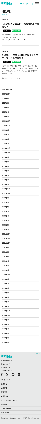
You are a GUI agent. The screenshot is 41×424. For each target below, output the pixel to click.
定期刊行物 (4, 396)
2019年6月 (6, 333)
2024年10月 (6, 125)
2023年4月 (6, 171)
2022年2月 (6, 225)
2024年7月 (6, 134)
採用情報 (4, 404)
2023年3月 (6, 175)
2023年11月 (6, 153)
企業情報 (4, 388)
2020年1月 (6, 306)
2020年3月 (6, 297)
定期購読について (7, 361)
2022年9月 (6, 198)
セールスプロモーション (9, 400)
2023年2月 (6, 180)
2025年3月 (6, 116)
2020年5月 (6, 288)
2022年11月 (6, 193)
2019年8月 (6, 324)
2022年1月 (6, 229)
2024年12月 (6, 121)
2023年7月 (6, 166)
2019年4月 (6, 342)
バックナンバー (6, 380)
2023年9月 (6, 157)
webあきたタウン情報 (6, 3)
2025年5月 (6, 107)
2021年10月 (6, 243)
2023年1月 (6, 184)
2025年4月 (6, 112)
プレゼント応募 (26, 4)
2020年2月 (6, 302)
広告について (5, 364)
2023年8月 (6, 162)
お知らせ (4, 384)
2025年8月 (6, 98)
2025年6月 (6, 103)
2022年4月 (6, 216)
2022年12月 (6, 189)
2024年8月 (6, 130)
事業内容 (4, 392)
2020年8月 (6, 279)
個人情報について (7, 367)
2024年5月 (6, 139)
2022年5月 (6, 211)
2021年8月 (6, 252)
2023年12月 (6, 148)
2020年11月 (6, 275)
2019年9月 (6, 320)
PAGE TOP (36, 353)
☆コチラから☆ (14, 78)
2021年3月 (6, 265)
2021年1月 (6, 270)
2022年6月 (6, 207)
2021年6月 (6, 256)
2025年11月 (6, 94)
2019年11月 (6, 315)
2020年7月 (6, 284)
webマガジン (6, 370)
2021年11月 (6, 238)
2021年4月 (6, 261)
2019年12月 (6, 311)
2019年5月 (6, 338)
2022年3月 (6, 220)
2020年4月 (6, 293)
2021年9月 (6, 247)
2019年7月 (6, 329)
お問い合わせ (5, 412)
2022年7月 (6, 202)
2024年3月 (6, 144)
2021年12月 (6, 234)
